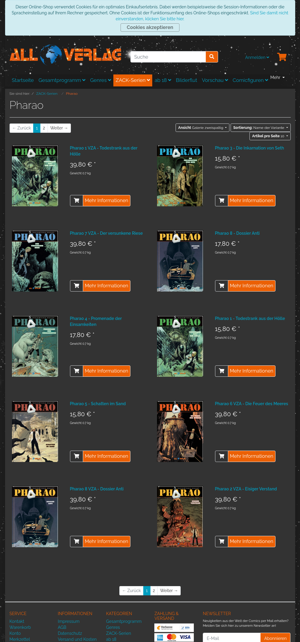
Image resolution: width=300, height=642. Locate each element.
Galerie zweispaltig (201, 128)
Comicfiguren (250, 80)
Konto (15, 633)
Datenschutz (70, 633)
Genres (100, 80)
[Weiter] (59, 128)
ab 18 (163, 80)
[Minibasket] (282, 57)
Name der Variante (259, 128)
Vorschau (215, 80)
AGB (62, 627)
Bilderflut (186, 80)
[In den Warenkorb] (76, 200)
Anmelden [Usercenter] (257, 57)
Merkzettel (20, 639)
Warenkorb (20, 627)
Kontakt (17, 621)
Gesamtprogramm (62, 80)
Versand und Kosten (77, 639)
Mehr (275, 77)
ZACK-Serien (133, 80)
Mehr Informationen (106, 200)
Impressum (69, 621)
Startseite (23, 80)
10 (268, 136)
